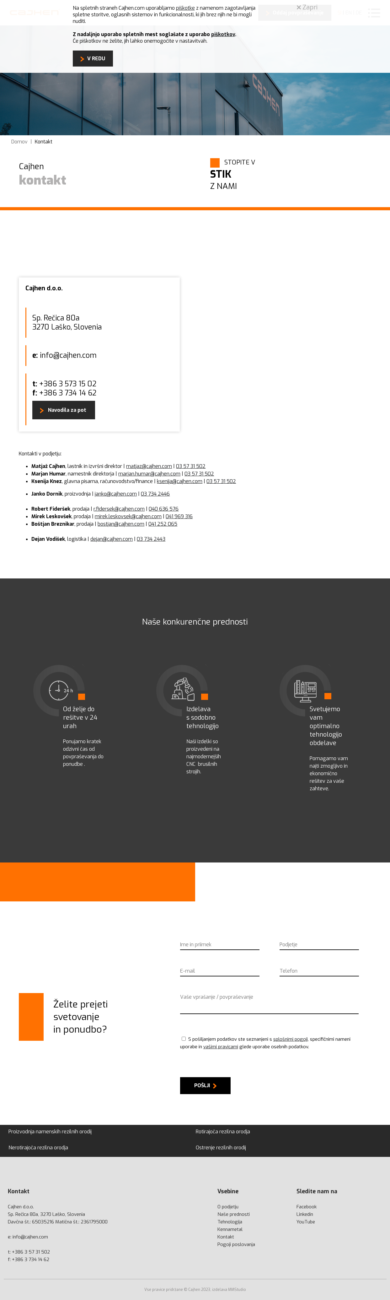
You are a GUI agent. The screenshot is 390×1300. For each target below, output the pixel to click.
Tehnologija (229, 1222)
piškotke (185, 8)
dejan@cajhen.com (111, 539)
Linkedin (305, 1214)
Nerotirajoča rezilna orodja (38, 1147)
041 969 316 (179, 516)
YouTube (306, 1222)
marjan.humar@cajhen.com (149, 473)
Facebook (307, 1207)
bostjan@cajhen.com (121, 524)
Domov (19, 141)
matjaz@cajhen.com (149, 466)
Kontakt (43, 141)
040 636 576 (164, 509)
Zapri (307, 7)
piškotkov (223, 34)
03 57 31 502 (191, 466)
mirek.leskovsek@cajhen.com (128, 516)
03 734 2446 (155, 494)
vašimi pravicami (220, 1047)
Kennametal (230, 1229)
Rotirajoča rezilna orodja (223, 1131)
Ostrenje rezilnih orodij (221, 1147)
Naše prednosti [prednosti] (233, 1214)
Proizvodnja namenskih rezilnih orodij (50, 1131)
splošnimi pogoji (290, 1039)
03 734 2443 (151, 539)
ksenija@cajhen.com (179, 481)
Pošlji (202, 1085)
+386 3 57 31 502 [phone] (31, 1252)
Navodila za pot (66, 410)
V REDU (96, 58)
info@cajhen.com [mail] (30, 1237)
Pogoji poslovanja (236, 1244)
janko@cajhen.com (116, 494)
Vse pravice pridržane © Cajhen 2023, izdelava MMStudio (195, 1289)
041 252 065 (162, 524)
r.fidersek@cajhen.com (119, 509)
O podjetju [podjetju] (227, 1207)
